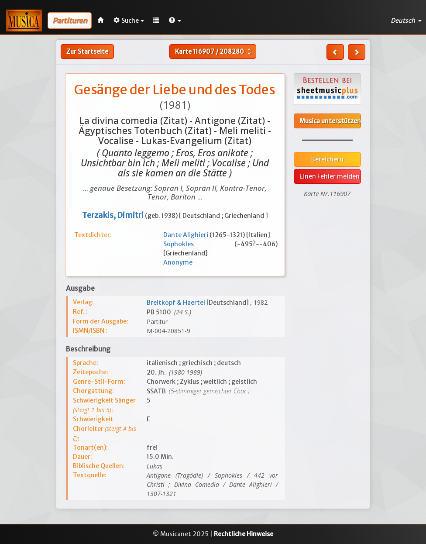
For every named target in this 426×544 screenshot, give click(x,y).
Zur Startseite (87, 51)
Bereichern (327, 159)
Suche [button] (128, 20)
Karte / (214, 51)
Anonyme (177, 262)
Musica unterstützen (330, 121)
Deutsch (406, 20)
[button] (175, 20)
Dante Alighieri (186, 235)
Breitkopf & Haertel (176, 302)
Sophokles (199, 244)
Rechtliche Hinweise (243, 534)
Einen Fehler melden (329, 176)
